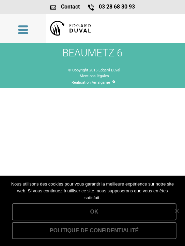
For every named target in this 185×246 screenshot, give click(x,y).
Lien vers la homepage (116, 28)
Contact (70, 6)
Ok (94, 212)
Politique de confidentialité (94, 230)
